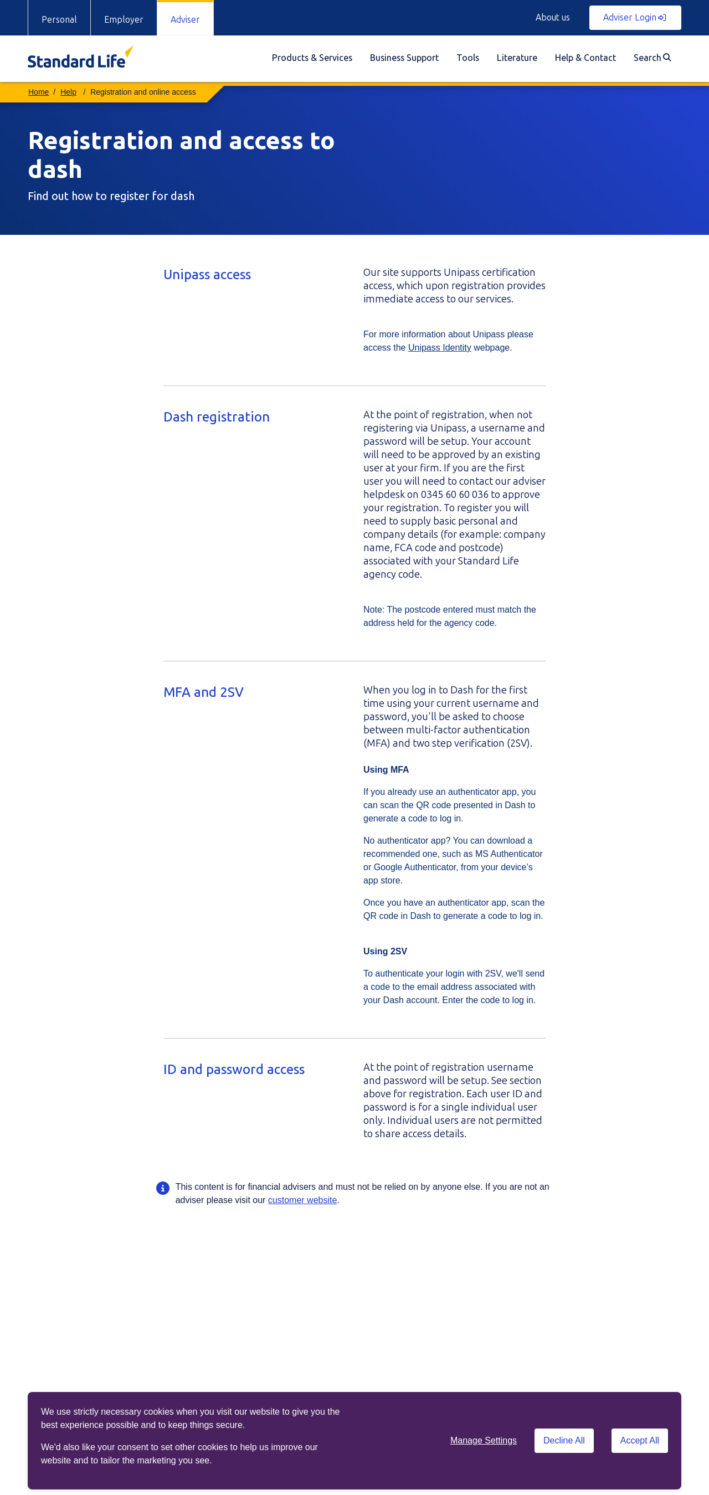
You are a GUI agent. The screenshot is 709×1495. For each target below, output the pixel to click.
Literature (517, 58)
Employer (123, 19)
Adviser (185, 19)
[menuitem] (312, 58)
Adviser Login (634, 17)
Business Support (404, 58)
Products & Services (312, 58)
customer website (302, 1200)
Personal (59, 19)
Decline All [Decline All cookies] (564, 1440)
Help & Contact (585, 58)
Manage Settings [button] (483, 1440)
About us (553, 17)
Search (652, 58)
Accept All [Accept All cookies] (639, 1440)
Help (68, 92)
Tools (467, 58)
